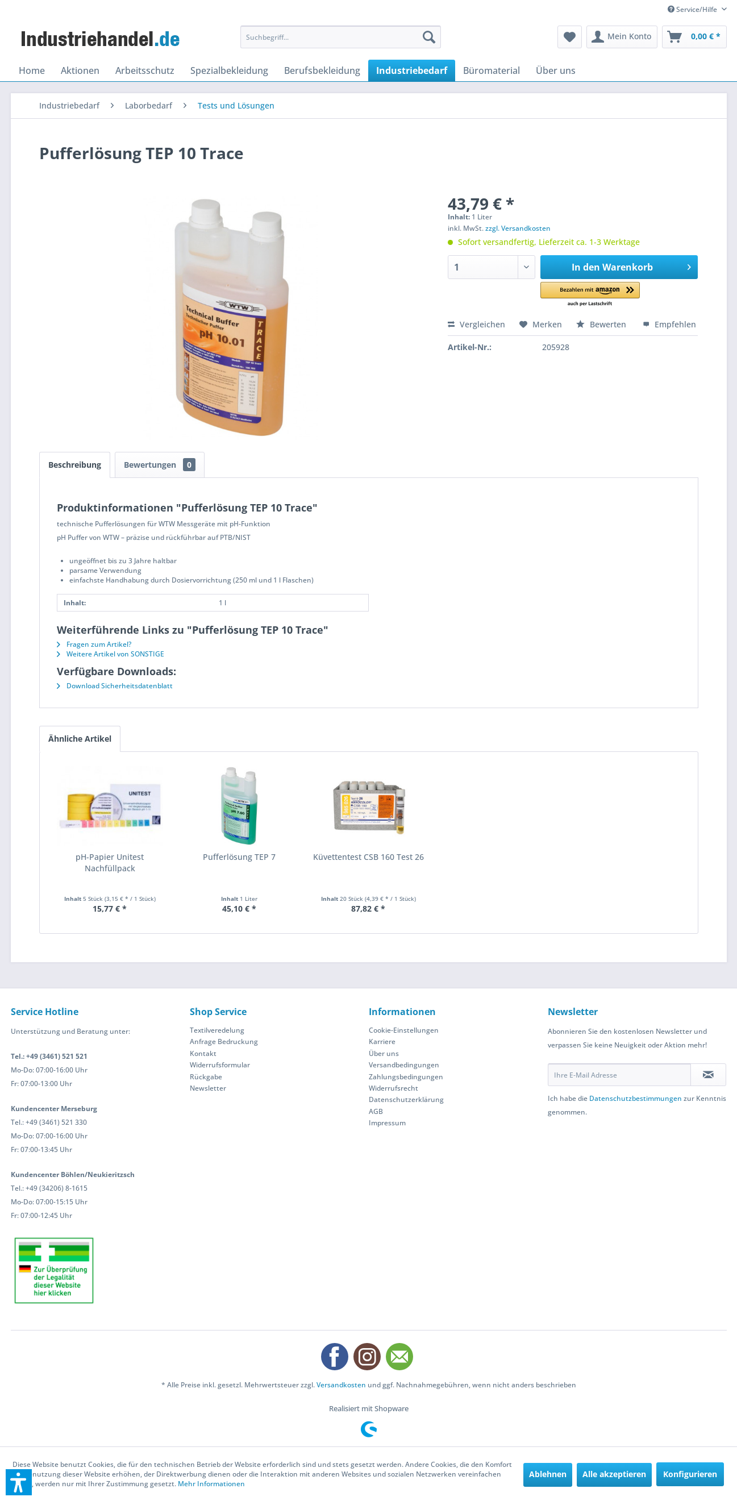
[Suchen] (429, 37)
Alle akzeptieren (614, 1474)
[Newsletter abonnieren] (708, 1074)
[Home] (32, 70)
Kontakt (203, 1053)
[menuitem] (340, 37)
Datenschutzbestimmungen (635, 1098)
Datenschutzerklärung (406, 1099)
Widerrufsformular (220, 1065)
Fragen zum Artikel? (94, 644)
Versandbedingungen (404, 1065)
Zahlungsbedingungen (406, 1077)
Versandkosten (341, 1385)
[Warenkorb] (694, 37)
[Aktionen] (80, 70)
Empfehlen (669, 324)
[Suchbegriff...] (340, 37)
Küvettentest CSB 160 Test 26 (368, 856)
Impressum (387, 1123)
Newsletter (208, 1088)
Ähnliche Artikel (79, 738)
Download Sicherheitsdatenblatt (115, 686)
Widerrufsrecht (393, 1088)
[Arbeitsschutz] (144, 70)
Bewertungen (159, 464)
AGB (376, 1111)
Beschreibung (74, 464)
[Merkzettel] (569, 37)
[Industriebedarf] (411, 70)
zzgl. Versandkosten (518, 228)
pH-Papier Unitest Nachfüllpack (110, 862)
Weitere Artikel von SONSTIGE (110, 654)
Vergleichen (476, 324)
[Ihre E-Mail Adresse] (619, 1074)
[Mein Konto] (621, 37)
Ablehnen (548, 1474)
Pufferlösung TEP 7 (239, 856)
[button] (590, 294)
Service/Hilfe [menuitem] (693, 9)
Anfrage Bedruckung (224, 1041)
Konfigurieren (690, 1474)
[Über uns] (556, 70)
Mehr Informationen (211, 1483)
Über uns (384, 1053)
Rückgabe (206, 1077)
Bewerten (602, 324)
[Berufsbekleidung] (322, 70)
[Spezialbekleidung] (229, 70)
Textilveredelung (217, 1030)
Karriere (382, 1041)
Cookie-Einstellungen (404, 1030)
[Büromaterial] (491, 70)
